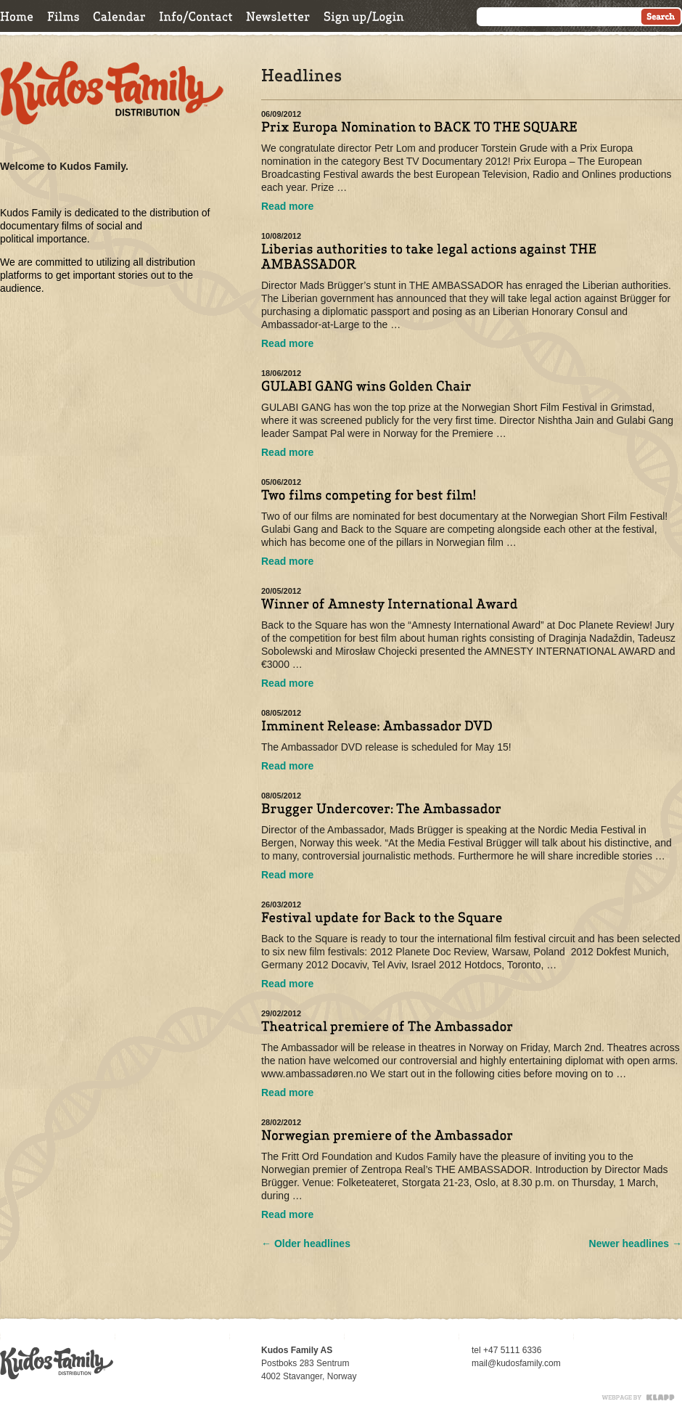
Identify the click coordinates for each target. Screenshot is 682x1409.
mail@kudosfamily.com (516, 1363)
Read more (287, 206)
